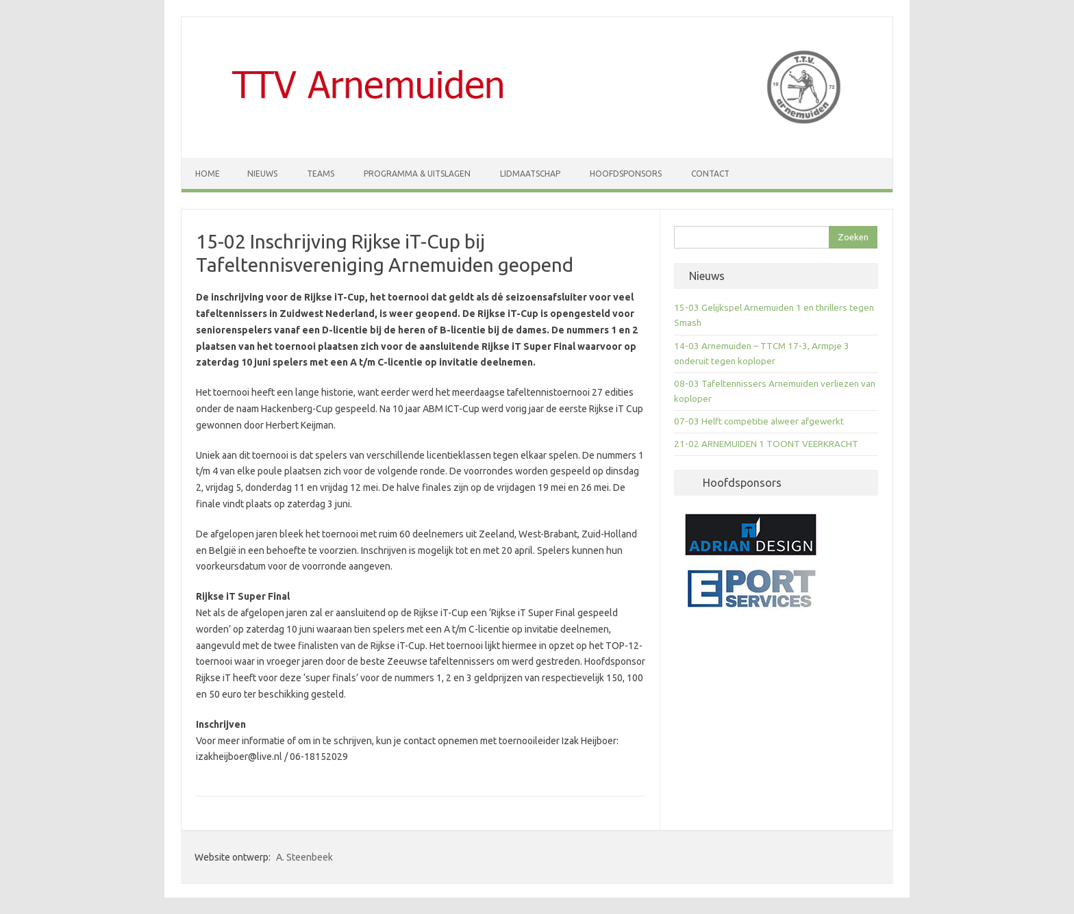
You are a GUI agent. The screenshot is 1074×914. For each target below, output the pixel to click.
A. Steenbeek (304, 857)
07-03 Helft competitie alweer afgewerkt (759, 421)
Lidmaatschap (530, 173)
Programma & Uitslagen (417, 173)
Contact (710, 173)
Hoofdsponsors (626, 173)
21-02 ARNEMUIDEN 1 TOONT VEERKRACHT (766, 444)
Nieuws (262, 173)
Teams (320, 173)
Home (207, 173)
